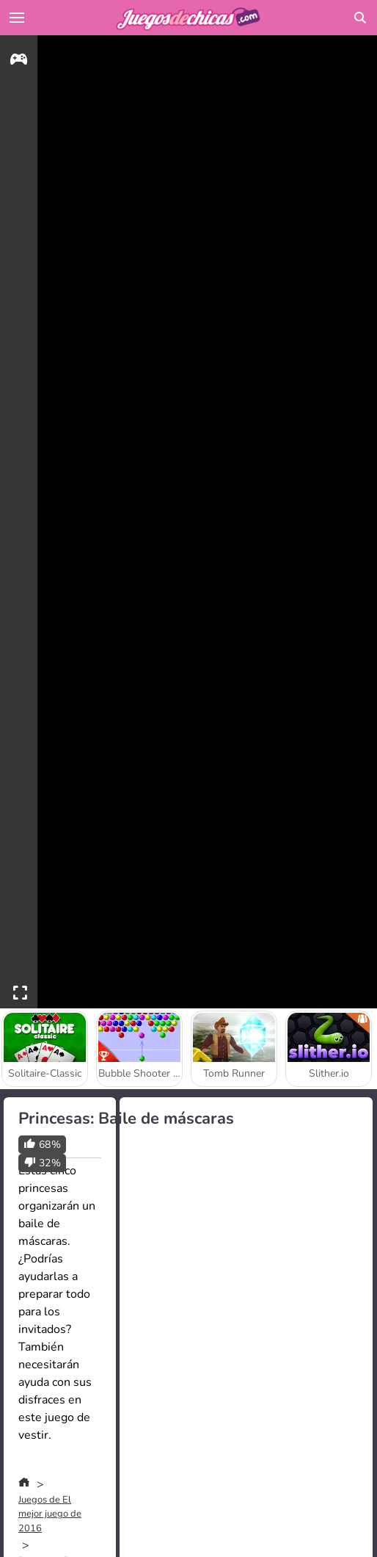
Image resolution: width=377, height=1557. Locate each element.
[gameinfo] (19, 61)
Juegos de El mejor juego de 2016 (49, 1514)
